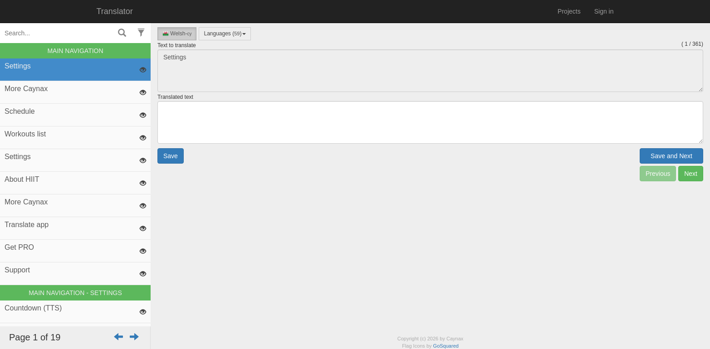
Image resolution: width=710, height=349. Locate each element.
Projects (569, 11)
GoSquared (446, 346)
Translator (115, 11)
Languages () (225, 33)
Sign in (604, 11)
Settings (430, 70)
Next (690, 173)
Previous (658, 173)
